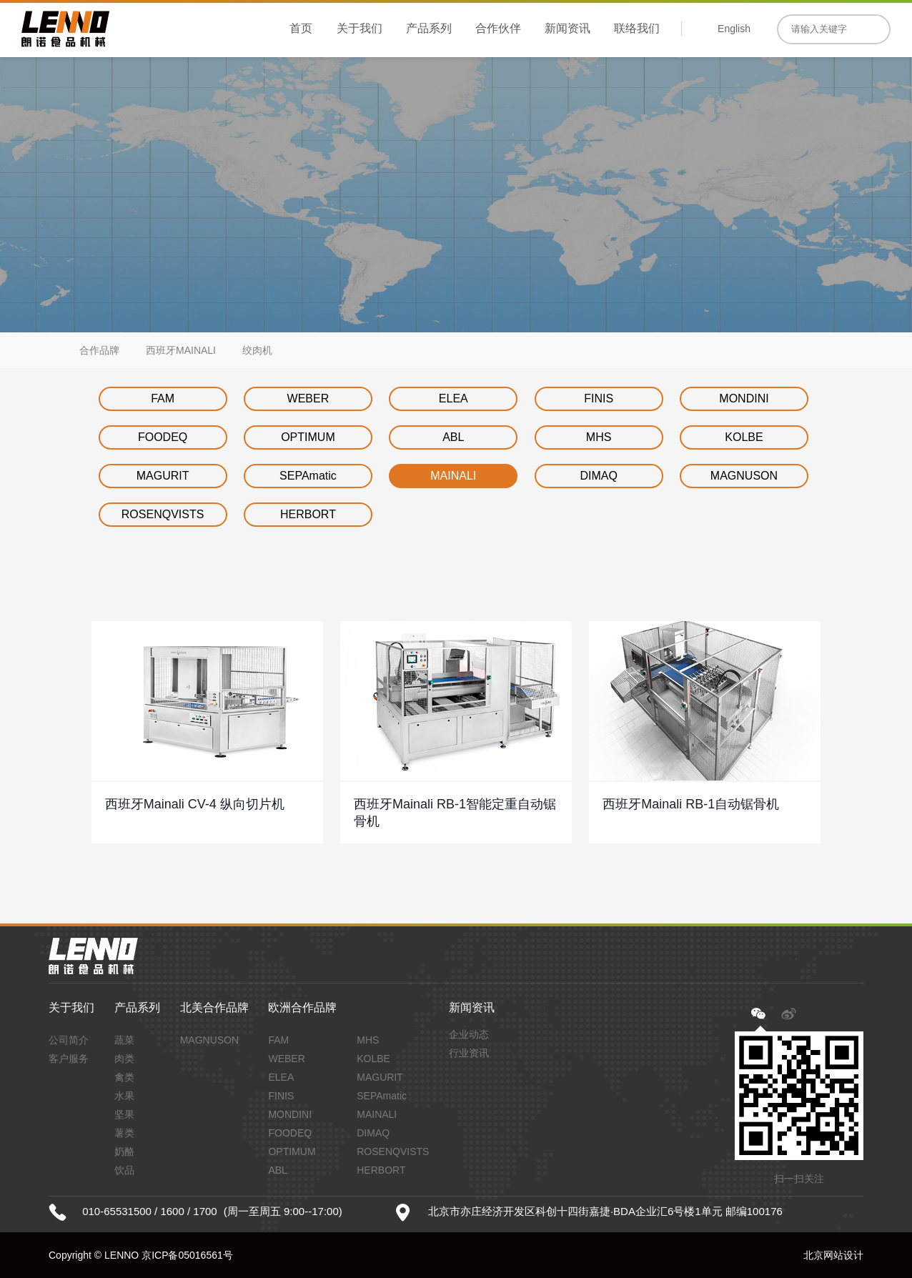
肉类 (124, 1058)
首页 (300, 28)
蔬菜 (124, 1040)
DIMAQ (598, 476)
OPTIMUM (308, 437)
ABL (453, 437)
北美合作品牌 (214, 1007)
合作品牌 (99, 350)
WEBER (308, 398)
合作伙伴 (498, 28)
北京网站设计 (833, 1255)
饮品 (124, 1170)
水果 (124, 1095)
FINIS (598, 398)
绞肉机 (257, 350)
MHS (599, 437)
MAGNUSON (744, 476)
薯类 (124, 1133)
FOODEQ (162, 437)
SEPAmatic (308, 476)
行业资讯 (469, 1053)
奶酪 (124, 1151)
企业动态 (469, 1034)
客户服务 (69, 1058)
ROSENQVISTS (163, 514)
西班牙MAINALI (181, 350)
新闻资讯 (567, 28)
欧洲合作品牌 (302, 1007)
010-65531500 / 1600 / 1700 (149, 1211)
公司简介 (69, 1040)
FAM (162, 398)
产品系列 (429, 28)
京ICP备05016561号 (187, 1255)
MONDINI (743, 398)
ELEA (453, 398)
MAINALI (453, 476)
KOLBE (744, 437)
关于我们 (359, 28)
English (734, 28)
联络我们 (637, 28)
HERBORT (308, 514)
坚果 (124, 1114)
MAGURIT (163, 476)
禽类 (124, 1077)
